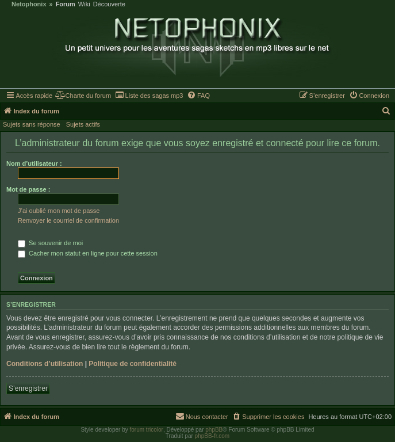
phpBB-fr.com (212, 436)
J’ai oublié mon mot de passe (58, 210)
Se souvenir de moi (50, 242)
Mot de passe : (28, 189)
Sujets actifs (83, 124)
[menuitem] (83, 95)
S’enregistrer (28, 388)
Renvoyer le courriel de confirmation (68, 220)
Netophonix (29, 4)
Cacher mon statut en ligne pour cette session (88, 253)
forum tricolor (146, 429)
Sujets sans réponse (31, 124)
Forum (65, 4)
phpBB (214, 429)
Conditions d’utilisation (44, 364)
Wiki (84, 4)
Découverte (109, 4)
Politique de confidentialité (133, 364)
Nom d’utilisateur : (34, 163)
